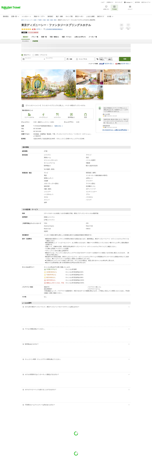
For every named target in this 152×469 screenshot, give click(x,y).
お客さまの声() (80, 37)
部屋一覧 (44, 37)
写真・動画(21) (54, 37)
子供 (84, 59)
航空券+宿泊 (105, 63)
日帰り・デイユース (41, 55)
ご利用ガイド (109, 2)
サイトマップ (118, 2)
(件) (39, 29)
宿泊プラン (27, 55)
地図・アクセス (66, 37)
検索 (125, 59)
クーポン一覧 (93, 37)
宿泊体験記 (25, 41)
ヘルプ (102, 2)
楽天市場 (137, 2)
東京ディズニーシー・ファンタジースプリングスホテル (56, 25)
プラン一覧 (34, 37)
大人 (80, 59)
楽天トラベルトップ (26, 20)
